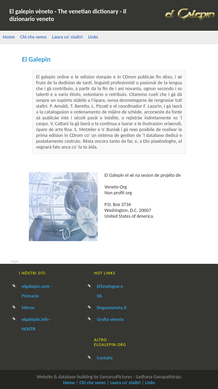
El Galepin (36, 59)
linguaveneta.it (112, 308)
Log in (15, 261)
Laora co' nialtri (67, 37)
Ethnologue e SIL (110, 291)
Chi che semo (33, 37)
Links (93, 37)
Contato (105, 358)
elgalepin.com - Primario (37, 291)
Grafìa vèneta (110, 319)
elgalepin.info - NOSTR (37, 324)
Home (9, 37)
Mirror (28, 308)
